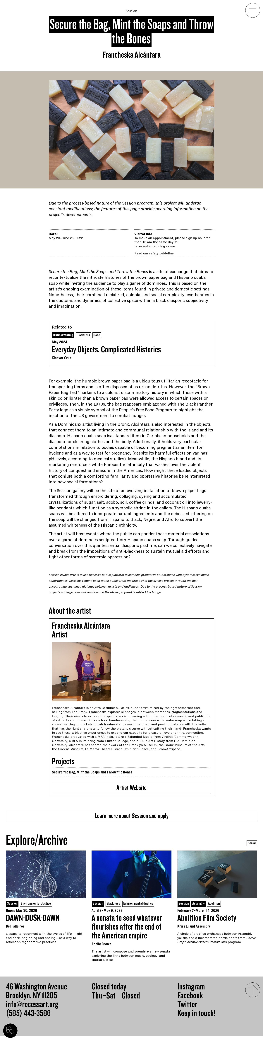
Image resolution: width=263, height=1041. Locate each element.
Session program (137, 203)
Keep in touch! (196, 1018)
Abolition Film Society (206, 923)
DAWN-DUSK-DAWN (33, 923)
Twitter (187, 1010)
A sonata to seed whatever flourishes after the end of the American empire (127, 932)
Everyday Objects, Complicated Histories (106, 350)
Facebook (190, 1001)
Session (131, 11)
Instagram (191, 992)
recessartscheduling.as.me (154, 246)
